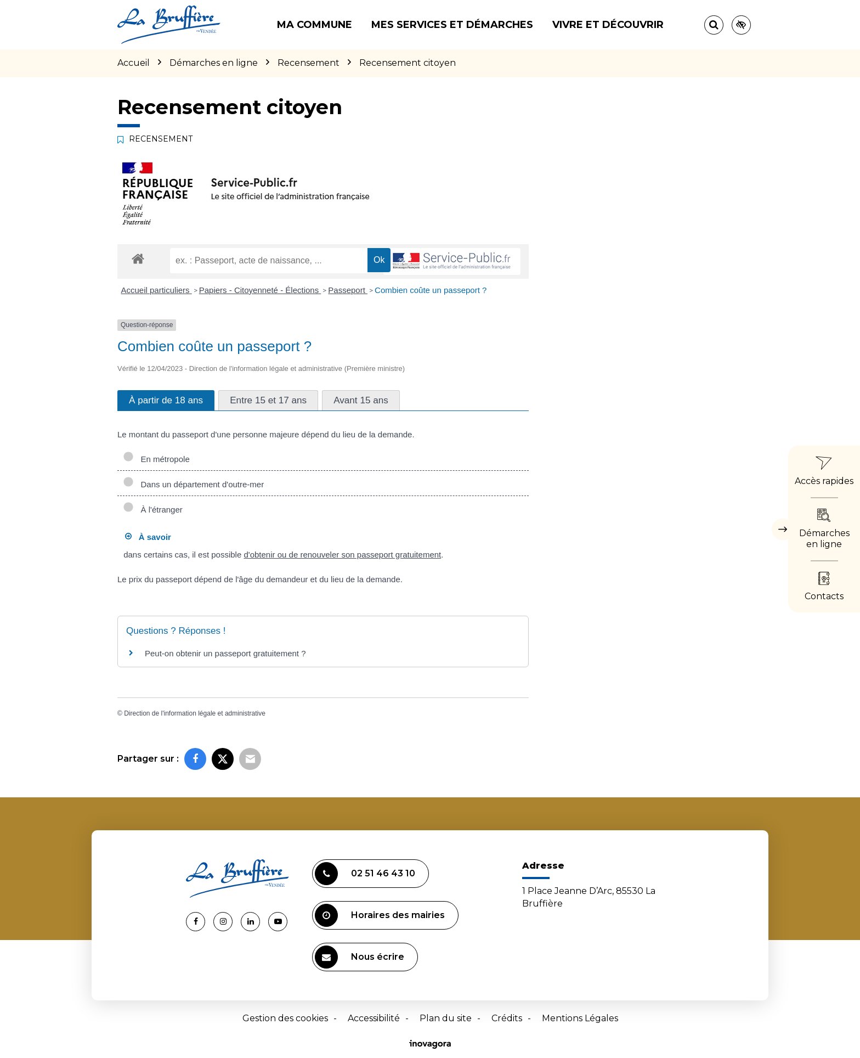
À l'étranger (153, 509)
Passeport (347, 290)
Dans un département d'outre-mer (193, 484)
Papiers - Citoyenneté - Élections (260, 290)
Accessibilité (374, 1018)
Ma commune (314, 25)
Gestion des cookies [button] (285, 1018)
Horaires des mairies (380, 915)
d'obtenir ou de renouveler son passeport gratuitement (342, 554)
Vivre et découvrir (608, 25)
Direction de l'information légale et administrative (194, 713)
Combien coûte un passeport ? (430, 290)
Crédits (506, 1018)
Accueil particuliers (156, 290)
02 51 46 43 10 (365, 873)
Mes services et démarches (452, 25)
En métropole (156, 459)
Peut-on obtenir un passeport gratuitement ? (225, 653)
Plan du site (446, 1018)
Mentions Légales (580, 1018)
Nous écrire (359, 957)
